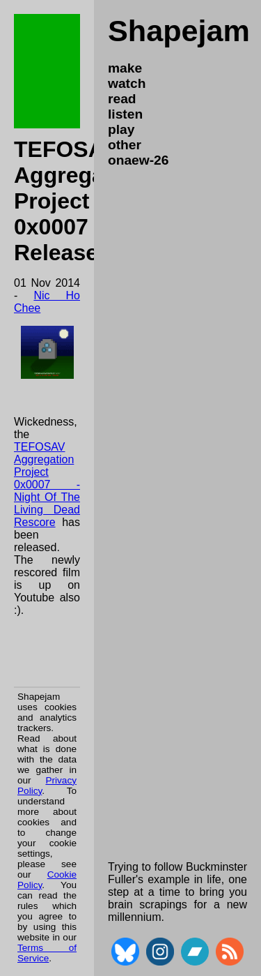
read (122, 98)
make (125, 68)
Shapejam (179, 30)
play (121, 129)
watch (126, 83)
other (124, 144)
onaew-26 (138, 160)
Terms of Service (47, 953)
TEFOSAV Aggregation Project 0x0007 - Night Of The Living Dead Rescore (47, 484)
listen (125, 114)
